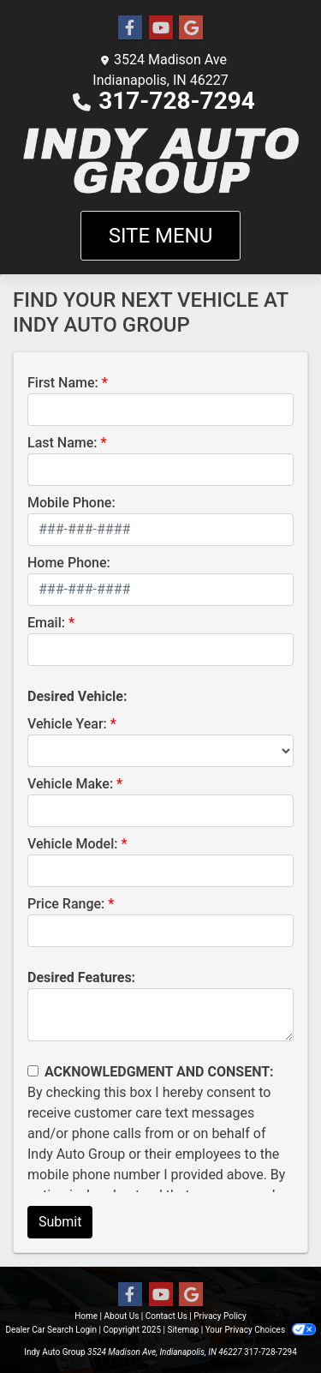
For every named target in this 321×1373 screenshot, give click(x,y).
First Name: (62, 383)
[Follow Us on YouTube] (161, 28)
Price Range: (65, 904)
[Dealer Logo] (160, 161)
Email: (46, 623)
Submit (60, 1222)
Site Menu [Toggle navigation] (161, 236)
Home (86, 1316)
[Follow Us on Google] (191, 28)
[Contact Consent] (33, 1070)
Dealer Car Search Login (51, 1329)
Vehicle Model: (72, 844)
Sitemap (183, 1329)
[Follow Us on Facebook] (130, 28)
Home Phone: (68, 563)
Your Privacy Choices (260, 1329)
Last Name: (62, 443)
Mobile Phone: (71, 503)
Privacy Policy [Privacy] (220, 1316)
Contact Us (166, 1316)
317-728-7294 (176, 101)
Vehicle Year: (67, 724)
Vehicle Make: (70, 784)
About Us (122, 1316)
